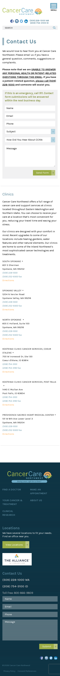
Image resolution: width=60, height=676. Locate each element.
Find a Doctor (11, 489)
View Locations (14, 544)
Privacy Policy (9, 671)
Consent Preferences (27, 671)
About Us (36, 500)
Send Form (42, 172)
